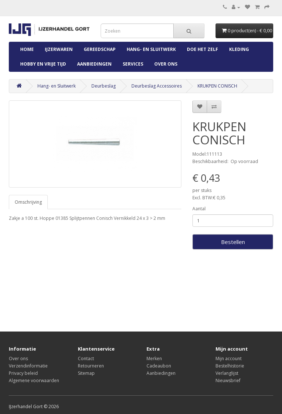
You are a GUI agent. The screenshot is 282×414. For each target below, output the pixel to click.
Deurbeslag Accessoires (156, 86)
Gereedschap (100, 49)
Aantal (199, 209)
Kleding (239, 49)
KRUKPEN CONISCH (217, 86)
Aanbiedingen (94, 64)
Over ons (165, 64)
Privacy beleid (23, 373)
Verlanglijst (227, 373)
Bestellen (233, 241)
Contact (86, 358)
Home (27, 49)
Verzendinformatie (28, 366)
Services (133, 64)
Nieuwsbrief (228, 380)
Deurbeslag (103, 86)
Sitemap (86, 373)
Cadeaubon (159, 366)
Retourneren (91, 366)
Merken (154, 358)
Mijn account (229, 358)
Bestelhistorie (230, 366)
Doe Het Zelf (202, 49)
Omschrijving (28, 202)
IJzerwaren (59, 49)
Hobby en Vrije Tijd (43, 64)
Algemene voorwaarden (34, 380)
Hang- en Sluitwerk (151, 49)
